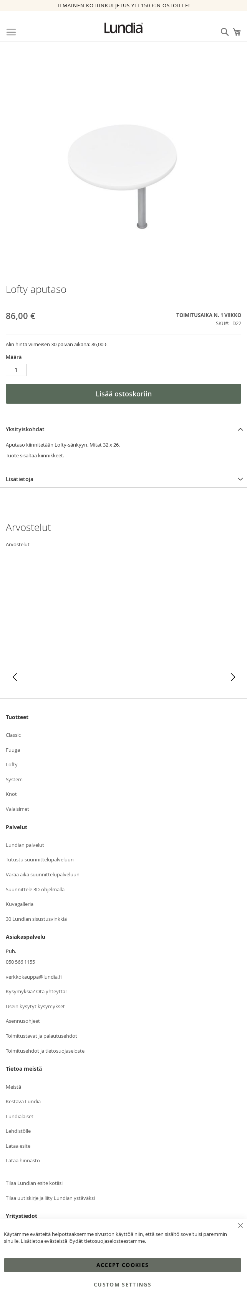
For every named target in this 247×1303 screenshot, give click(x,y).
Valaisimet (17, 808)
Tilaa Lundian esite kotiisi (34, 1183)
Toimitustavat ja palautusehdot (41, 1035)
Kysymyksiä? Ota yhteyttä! (36, 991)
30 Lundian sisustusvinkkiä (36, 918)
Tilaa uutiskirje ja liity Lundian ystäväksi (50, 1198)
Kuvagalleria (19, 903)
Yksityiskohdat (25, 429)
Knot (11, 793)
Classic (13, 734)
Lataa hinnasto (23, 1160)
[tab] (123, 429)
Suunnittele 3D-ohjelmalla (35, 889)
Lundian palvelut (25, 844)
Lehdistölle (18, 1130)
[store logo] (123, 28)
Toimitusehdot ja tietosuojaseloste (45, 1050)
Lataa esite (18, 1145)
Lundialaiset (19, 1116)
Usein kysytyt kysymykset (35, 1006)
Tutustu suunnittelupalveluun (40, 859)
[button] (15, 677)
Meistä (13, 1086)
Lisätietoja (19, 479)
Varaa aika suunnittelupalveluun (43, 874)
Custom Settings (122, 1284)
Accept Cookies (122, 1264)
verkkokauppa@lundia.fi (34, 976)
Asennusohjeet (23, 1020)
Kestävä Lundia (23, 1101)
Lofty (12, 764)
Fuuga (13, 749)
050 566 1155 (20, 961)
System (14, 779)
